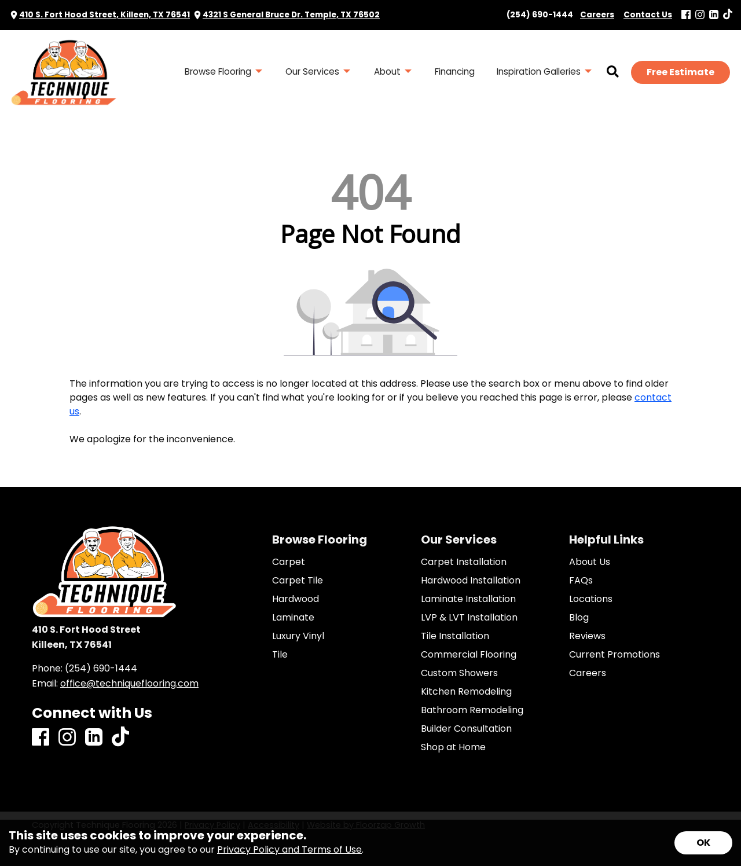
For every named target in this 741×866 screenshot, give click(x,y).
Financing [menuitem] (455, 71)
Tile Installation (455, 636)
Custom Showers (459, 673)
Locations (590, 599)
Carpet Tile (297, 580)
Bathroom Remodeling (472, 710)
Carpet (288, 562)
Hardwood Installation (470, 580)
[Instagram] (700, 15)
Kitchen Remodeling (466, 691)
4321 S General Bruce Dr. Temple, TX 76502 (291, 14)
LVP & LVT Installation (469, 617)
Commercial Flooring (468, 654)
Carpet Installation (464, 562)
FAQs (581, 580)
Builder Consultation (466, 728)
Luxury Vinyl (298, 636)
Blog (579, 617)
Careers (587, 673)
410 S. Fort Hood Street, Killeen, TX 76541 (104, 14)
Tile (280, 654)
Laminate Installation (468, 599)
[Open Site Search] (613, 72)
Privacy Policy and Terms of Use (289, 849)
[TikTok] (727, 15)
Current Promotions (614, 654)
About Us (589, 562)
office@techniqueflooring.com (129, 683)
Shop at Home (453, 747)
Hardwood (295, 599)
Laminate (293, 617)
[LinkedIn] (713, 15)
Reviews (587, 636)
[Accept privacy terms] (703, 842)
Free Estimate (680, 72)
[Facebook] (686, 15)
